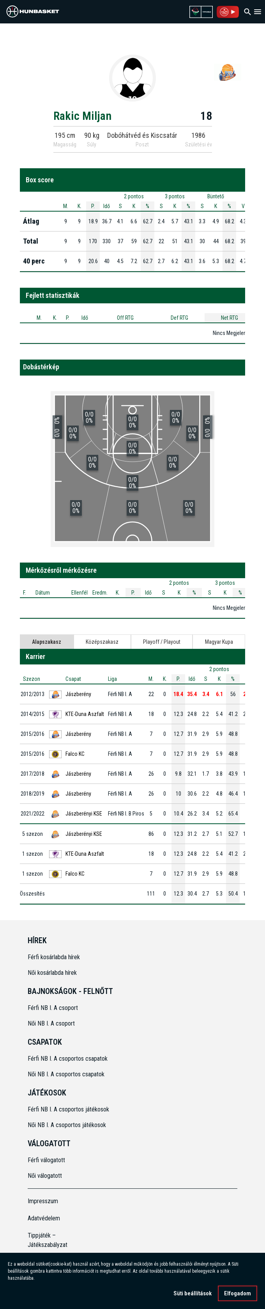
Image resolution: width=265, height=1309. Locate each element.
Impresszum (43, 1201)
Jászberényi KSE (83, 813)
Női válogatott (45, 1175)
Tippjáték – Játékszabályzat (47, 1240)
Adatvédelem (44, 1218)
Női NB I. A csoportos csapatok (67, 1074)
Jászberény (78, 694)
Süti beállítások (192, 1294)
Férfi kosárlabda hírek (54, 957)
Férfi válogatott (46, 1160)
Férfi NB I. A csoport (53, 1008)
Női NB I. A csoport (51, 1023)
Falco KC (75, 754)
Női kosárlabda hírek (52, 972)
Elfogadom (237, 1294)
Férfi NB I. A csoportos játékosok (68, 1109)
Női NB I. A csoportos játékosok (67, 1125)
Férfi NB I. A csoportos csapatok (68, 1058)
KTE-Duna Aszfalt (84, 714)
